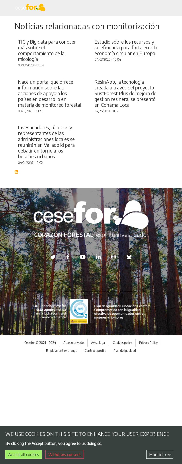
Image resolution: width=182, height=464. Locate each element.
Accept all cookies (23, 454)
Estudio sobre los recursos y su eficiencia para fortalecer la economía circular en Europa (125, 82)
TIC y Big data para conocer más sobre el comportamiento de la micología (47, 85)
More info (160, 454)
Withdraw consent (64, 454)
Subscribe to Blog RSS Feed (17, 278)
